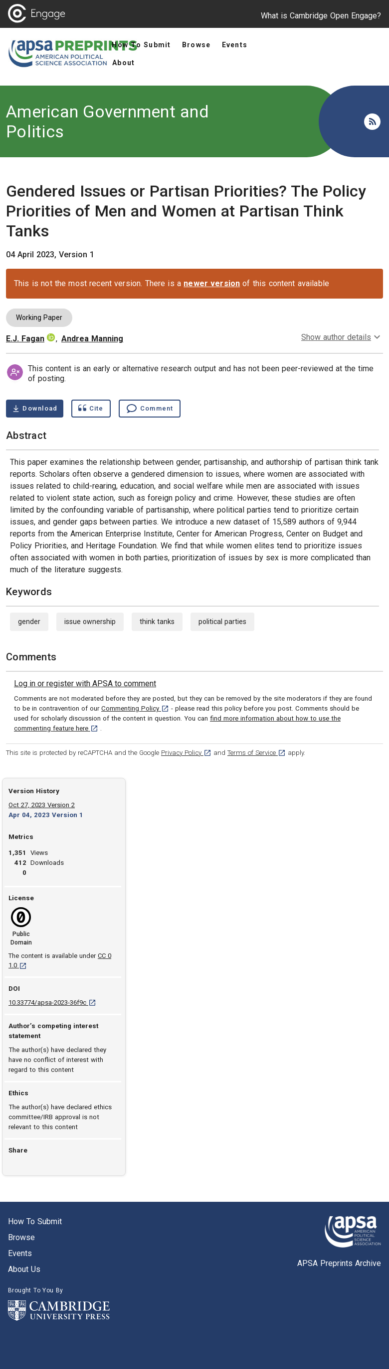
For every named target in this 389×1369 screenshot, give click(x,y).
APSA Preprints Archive (339, 1263)
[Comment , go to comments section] (150, 409)
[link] (85, 684)
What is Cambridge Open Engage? (321, 15)
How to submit (35, 1221)
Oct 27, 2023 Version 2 (41, 805)
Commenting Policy (135, 708)
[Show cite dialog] (90, 409)
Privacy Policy (186, 752)
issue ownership (90, 622)
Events (20, 1253)
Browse (21, 1237)
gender (29, 622)
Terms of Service (256, 752)
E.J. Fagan (25, 338)
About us (24, 1269)
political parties (222, 622)
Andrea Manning (92, 338)
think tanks (157, 622)
